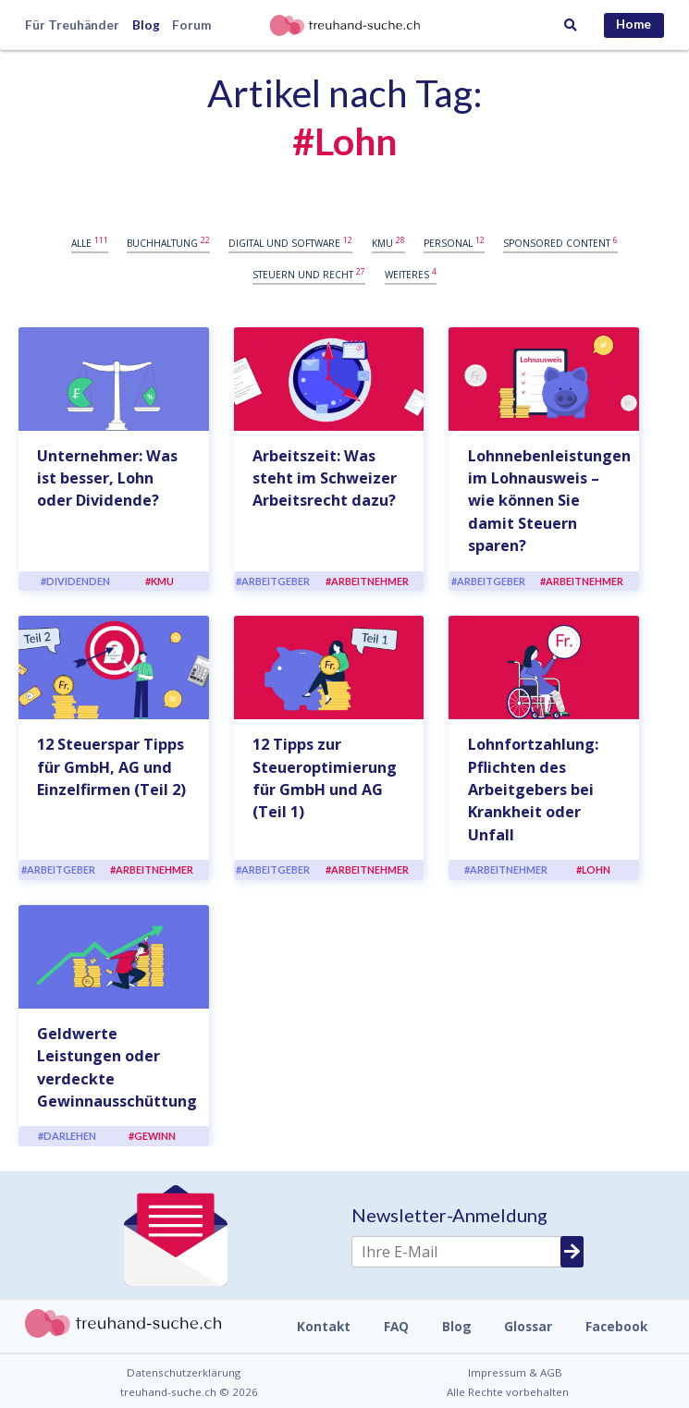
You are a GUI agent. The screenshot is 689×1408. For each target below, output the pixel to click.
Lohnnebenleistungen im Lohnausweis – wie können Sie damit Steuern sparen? (549, 501)
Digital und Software (290, 242)
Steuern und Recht (308, 273)
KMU (388, 242)
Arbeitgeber (275, 581)
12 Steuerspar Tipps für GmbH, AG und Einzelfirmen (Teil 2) (111, 767)
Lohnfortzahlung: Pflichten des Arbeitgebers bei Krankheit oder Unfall (533, 789)
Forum (191, 25)
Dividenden (78, 581)
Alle (89, 242)
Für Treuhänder (72, 25)
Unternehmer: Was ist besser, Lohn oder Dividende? (107, 478)
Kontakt (324, 1326)
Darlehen (69, 1136)
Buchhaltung (168, 242)
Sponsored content (560, 242)
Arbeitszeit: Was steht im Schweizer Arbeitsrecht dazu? (324, 478)
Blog (146, 25)
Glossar (528, 1326)
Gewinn (155, 1136)
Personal (454, 242)
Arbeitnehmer (370, 581)
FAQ (396, 1326)
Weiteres (411, 273)
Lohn (596, 869)
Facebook (616, 1326)
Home (633, 24)
